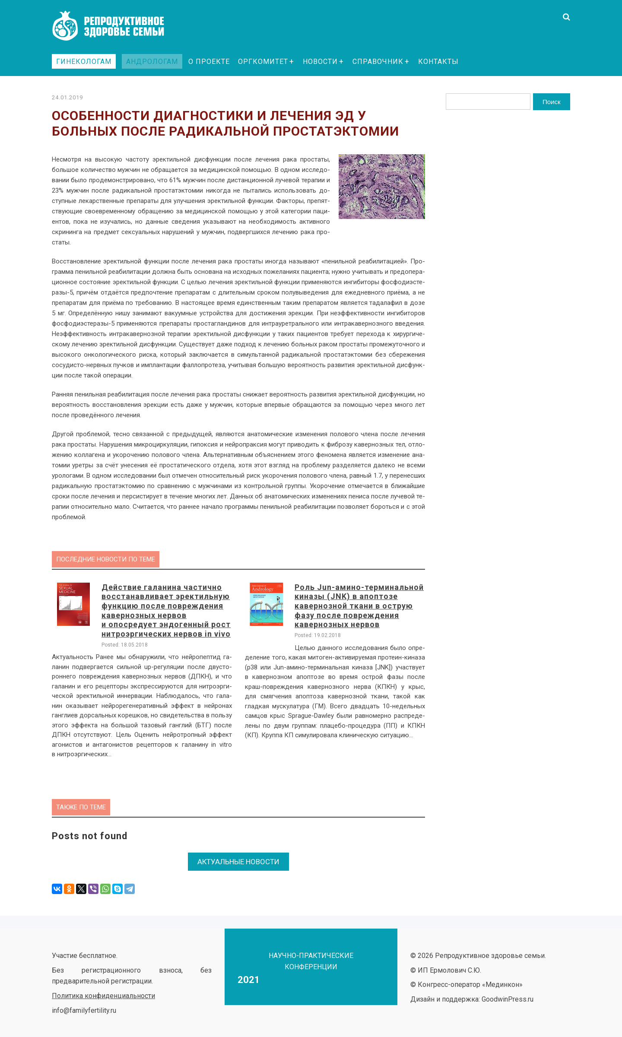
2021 (249, 976)
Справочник (377, 61)
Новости (320, 61)
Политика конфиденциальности (103, 992)
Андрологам (152, 61)
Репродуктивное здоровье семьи (116, 26)
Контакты (438, 61)
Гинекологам (83, 61)
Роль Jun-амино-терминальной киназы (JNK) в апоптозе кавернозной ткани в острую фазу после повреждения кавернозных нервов (359, 606)
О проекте (209, 61)
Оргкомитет (263, 61)
